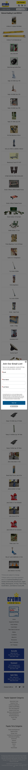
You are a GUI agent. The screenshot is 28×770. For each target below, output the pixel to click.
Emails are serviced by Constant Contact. (12, 398)
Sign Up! (14, 402)
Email (4, 372)
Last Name (6, 387)
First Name (6, 379)
